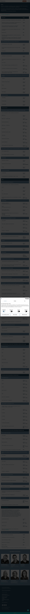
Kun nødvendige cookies (5, 314)
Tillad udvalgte (15, 314)
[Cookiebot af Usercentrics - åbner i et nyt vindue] (25, 298)
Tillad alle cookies (24, 314)
